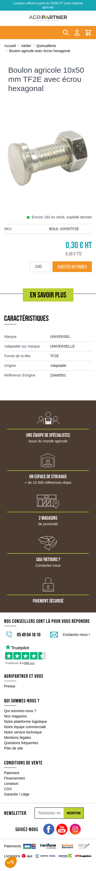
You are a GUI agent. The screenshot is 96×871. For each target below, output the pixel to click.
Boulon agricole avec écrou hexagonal (39, 51)
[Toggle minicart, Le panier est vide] (88, 32)
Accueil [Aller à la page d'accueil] (10, 45)
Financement (14, 778)
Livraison (11, 783)
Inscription (73, 813)
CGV (8, 789)
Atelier (26, 45)
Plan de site (13, 748)
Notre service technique (23, 732)
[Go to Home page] (48, 18)
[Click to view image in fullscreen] (48, 158)
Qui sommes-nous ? (20, 711)
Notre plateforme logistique (25, 721)
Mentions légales (17, 737)
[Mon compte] (77, 32)
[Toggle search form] (65, 32)
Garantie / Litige (16, 794)
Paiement (11, 773)
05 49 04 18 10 (28, 634)
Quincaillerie (46, 45)
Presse (9, 686)
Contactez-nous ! (76, 634)
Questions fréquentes (21, 743)
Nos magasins (15, 716)
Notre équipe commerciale (25, 727)
